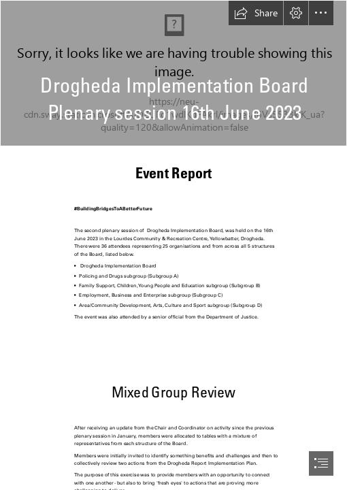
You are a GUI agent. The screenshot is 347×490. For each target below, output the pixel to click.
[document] (173, 245)
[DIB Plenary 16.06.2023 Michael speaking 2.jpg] (173, 73)
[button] (256, 13)
